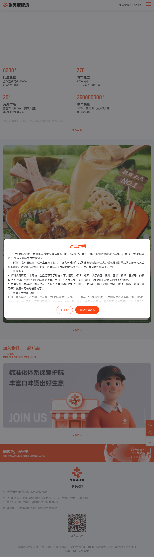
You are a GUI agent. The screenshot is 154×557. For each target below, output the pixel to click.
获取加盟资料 (87, 310)
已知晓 (65, 310)
